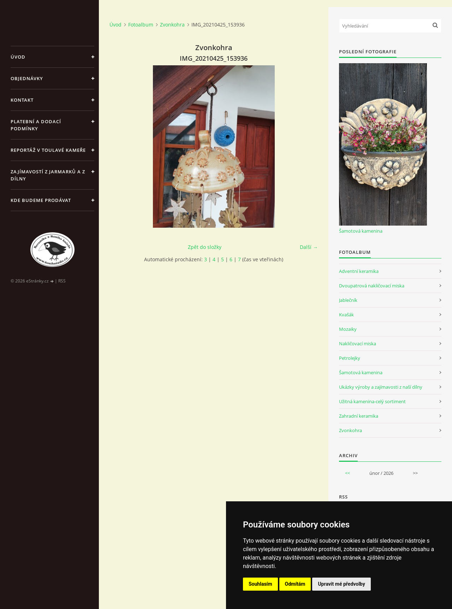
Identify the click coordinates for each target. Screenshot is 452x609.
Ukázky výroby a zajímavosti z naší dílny (380, 387)
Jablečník (348, 300)
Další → (309, 247)
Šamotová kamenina (360, 231)
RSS (62, 281)
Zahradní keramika (358, 416)
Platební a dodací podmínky (36, 125)
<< (347, 473)
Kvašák (346, 314)
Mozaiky (348, 329)
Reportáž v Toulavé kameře (48, 150)
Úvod (18, 57)
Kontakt (22, 100)
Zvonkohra (172, 24)
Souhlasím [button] (260, 584)
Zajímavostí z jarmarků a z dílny (48, 175)
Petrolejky (349, 358)
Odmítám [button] (295, 584)
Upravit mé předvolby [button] (341, 584)
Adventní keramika (359, 271)
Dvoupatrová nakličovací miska (371, 285)
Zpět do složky (204, 247)
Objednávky (27, 78)
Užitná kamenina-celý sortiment (372, 401)
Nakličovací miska (357, 343)
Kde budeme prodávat (41, 200)
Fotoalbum (140, 24)
